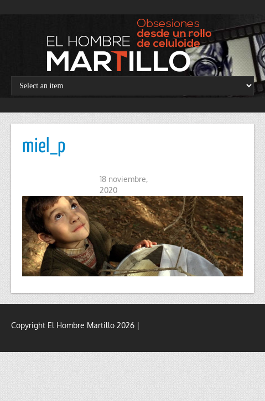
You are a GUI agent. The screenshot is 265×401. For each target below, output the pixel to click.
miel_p (44, 147)
